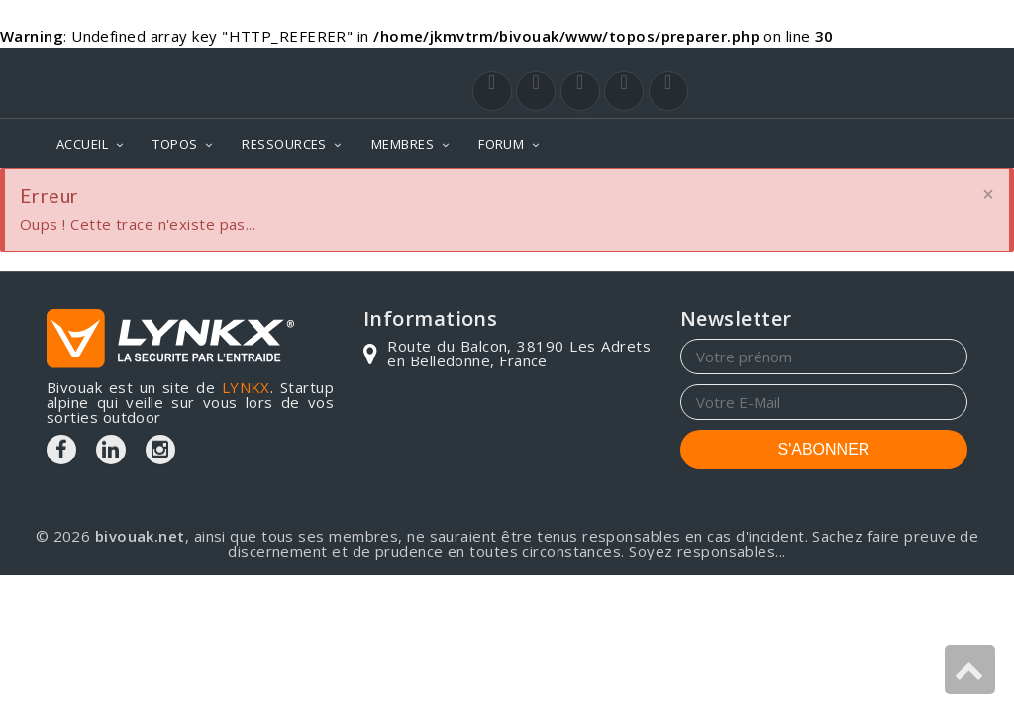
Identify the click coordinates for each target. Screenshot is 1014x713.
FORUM (501, 144)
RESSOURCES (284, 144)
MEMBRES (402, 144)
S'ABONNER (824, 449)
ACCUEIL (82, 144)
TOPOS (174, 144)
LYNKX (246, 387)
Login (869, 66)
